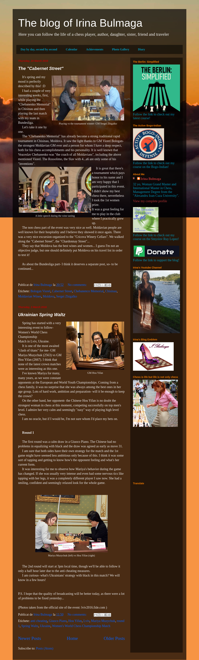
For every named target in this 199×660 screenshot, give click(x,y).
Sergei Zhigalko (66, 296)
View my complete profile (150, 201)
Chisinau (111, 291)
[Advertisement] (155, 454)
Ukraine (45, 626)
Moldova (48, 296)
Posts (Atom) (44, 648)
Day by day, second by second (39, 49)
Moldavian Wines (29, 296)
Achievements (94, 49)
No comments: (78, 285)
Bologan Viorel (40, 291)
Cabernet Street (62, 291)
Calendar (71, 49)
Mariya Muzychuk (103, 621)
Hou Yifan (75, 621)
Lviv (86, 621)
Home (72, 638)
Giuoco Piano (58, 621)
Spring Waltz (29, 626)
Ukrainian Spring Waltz (41, 314)
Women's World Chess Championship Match (81, 626)
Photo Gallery (120, 49)
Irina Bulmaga (151, 179)
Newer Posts (29, 638)
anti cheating (38, 621)
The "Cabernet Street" (40, 68)
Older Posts (114, 638)
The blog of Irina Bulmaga (80, 23)
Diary (141, 49)
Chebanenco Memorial (88, 291)
